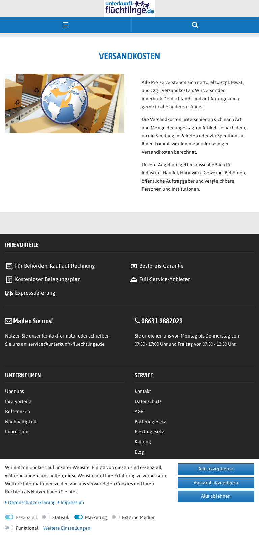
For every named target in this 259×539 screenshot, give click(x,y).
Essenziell (26, 517)
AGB (139, 411)
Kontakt (143, 391)
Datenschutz (148, 401)
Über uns (14, 391)
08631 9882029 (162, 321)
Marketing (96, 517)
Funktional (27, 528)
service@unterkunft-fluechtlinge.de (66, 344)
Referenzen (17, 411)
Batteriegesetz (150, 421)
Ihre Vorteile (18, 401)
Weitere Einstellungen (66, 528)
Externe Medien (139, 517)
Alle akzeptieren (215, 468)
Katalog (143, 441)
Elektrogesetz (149, 431)
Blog (139, 452)
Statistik (60, 517)
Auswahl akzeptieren (216, 482)
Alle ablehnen (216, 496)
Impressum (16, 431)
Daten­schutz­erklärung (30, 502)
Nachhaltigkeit (21, 421)
